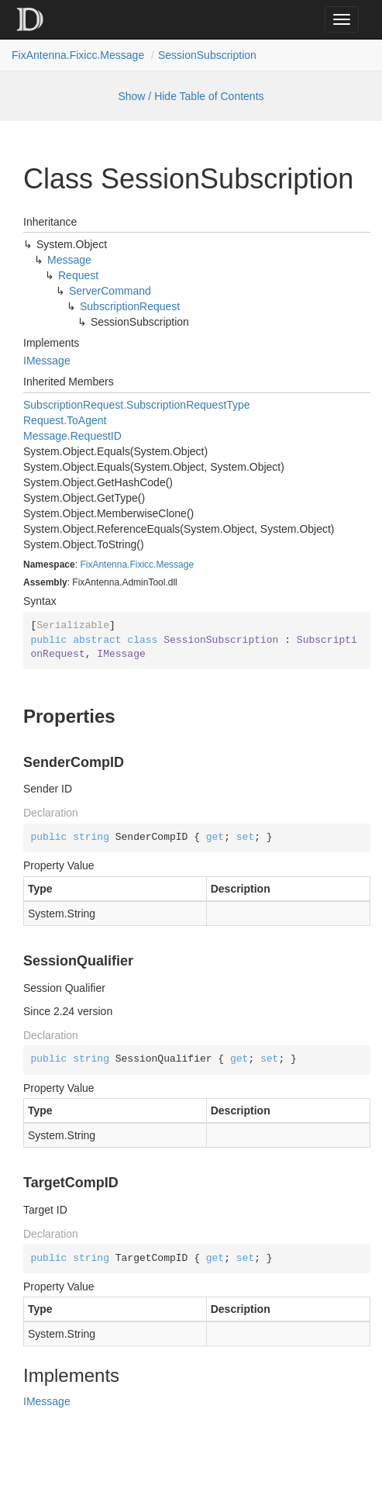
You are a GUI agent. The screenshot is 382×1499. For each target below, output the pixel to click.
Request (78, 275)
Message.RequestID (72, 436)
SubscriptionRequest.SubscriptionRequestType (136, 405)
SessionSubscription (207, 55)
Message (69, 260)
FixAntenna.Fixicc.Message (78, 55)
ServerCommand (110, 291)
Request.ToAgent (64, 420)
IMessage (47, 360)
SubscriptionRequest (130, 306)
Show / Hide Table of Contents (190, 96)
